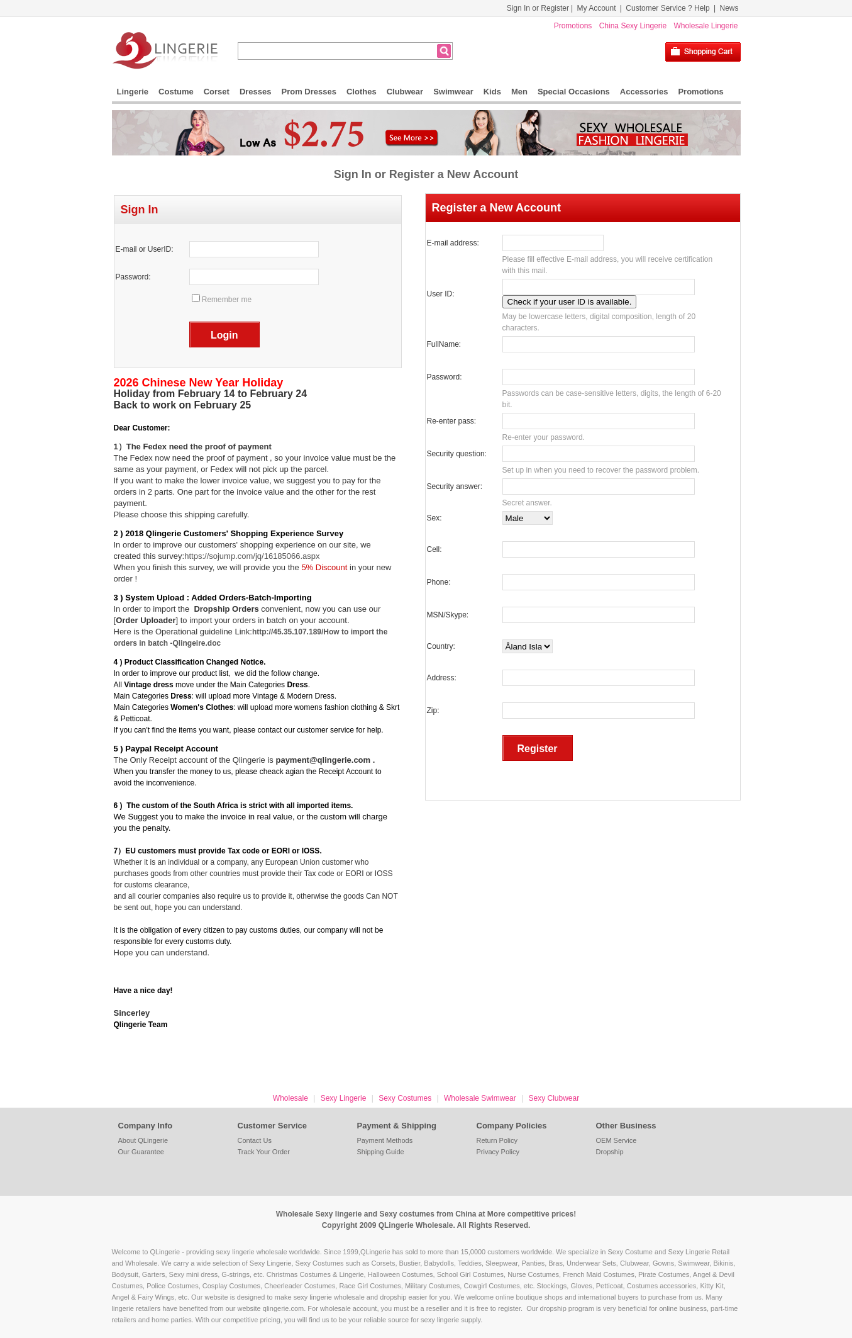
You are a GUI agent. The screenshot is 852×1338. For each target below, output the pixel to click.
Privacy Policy (498, 1151)
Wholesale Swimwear (480, 1098)
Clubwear (405, 91)
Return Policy (497, 1140)
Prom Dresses (309, 91)
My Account (596, 8)
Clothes (361, 91)
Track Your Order (264, 1151)
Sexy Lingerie (344, 1098)
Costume (176, 91)
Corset (217, 91)
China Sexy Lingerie (633, 25)
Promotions (573, 25)
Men (519, 91)
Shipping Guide (380, 1151)
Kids (492, 91)
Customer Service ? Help (667, 8)
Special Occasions (574, 91)
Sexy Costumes (405, 1098)
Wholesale (290, 1098)
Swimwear (453, 91)
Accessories (644, 91)
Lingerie (133, 91)
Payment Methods (385, 1140)
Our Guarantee (141, 1151)
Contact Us (255, 1140)
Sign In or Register (538, 8)
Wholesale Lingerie (705, 25)
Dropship (610, 1151)
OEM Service (616, 1140)
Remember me (227, 299)
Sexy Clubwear (553, 1098)
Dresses (256, 91)
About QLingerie (143, 1140)
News (728, 8)
